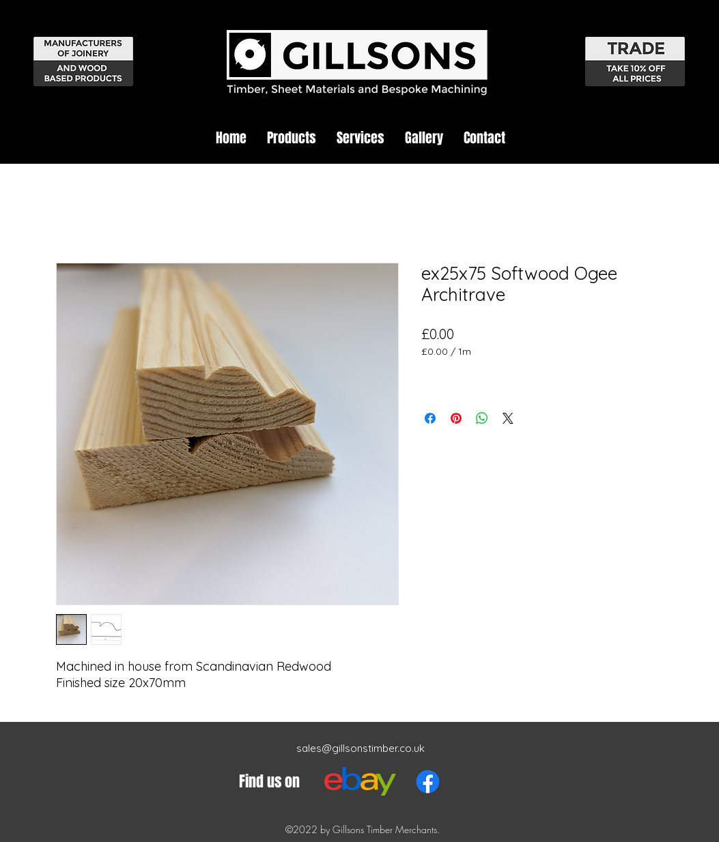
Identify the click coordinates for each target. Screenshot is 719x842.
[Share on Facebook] (430, 418)
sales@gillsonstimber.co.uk (360, 748)
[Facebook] (427, 781)
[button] (291, 138)
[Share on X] (508, 418)
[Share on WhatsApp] (482, 418)
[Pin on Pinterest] (456, 418)
